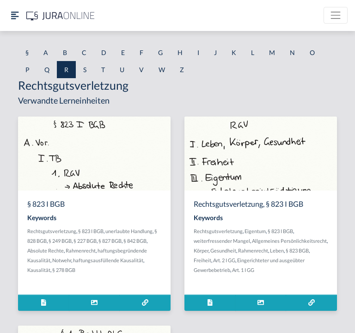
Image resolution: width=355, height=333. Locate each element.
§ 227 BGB (85, 241)
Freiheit (202, 260)
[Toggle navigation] (336, 15)
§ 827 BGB (110, 241)
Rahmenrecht (81, 250)
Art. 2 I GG (224, 260)
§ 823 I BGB (91, 231)
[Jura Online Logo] (60, 15)
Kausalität (38, 270)
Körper (201, 250)
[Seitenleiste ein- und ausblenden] (14, 15)
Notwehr (61, 260)
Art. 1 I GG (243, 270)
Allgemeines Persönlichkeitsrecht (289, 241)
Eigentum (255, 231)
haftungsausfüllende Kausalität (108, 260)
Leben (277, 250)
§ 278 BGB (63, 270)
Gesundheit (223, 250)
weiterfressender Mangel (222, 241)
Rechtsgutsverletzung (51, 231)
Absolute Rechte (45, 250)
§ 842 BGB (135, 241)
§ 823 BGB (297, 250)
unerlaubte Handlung (129, 231)
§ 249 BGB (60, 241)
